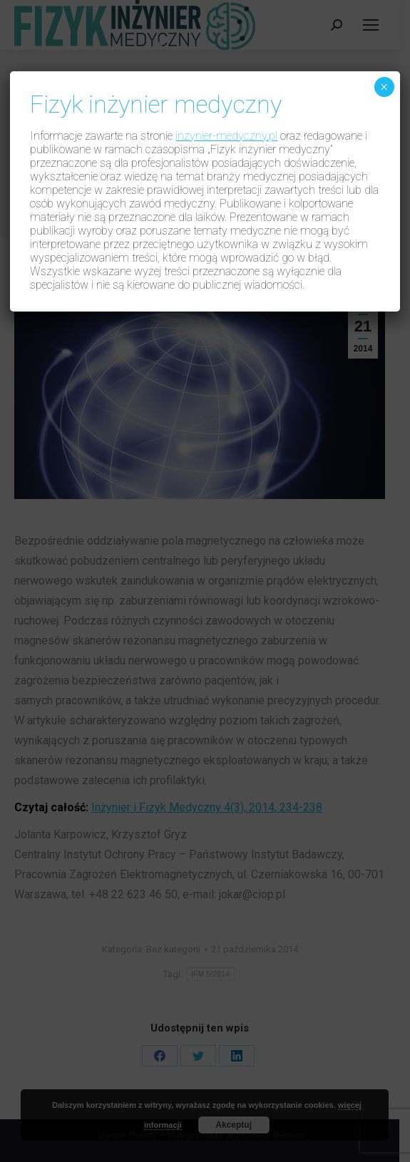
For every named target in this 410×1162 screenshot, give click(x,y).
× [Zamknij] (384, 87)
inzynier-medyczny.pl (226, 136)
